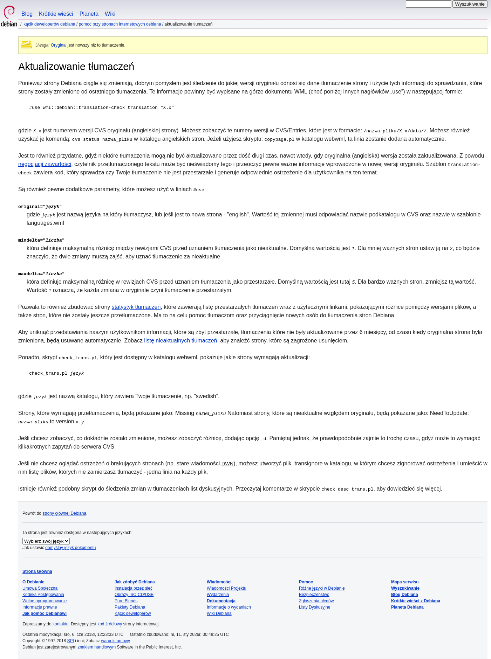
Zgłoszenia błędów (316, 600)
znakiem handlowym (96, 647)
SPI (70, 640)
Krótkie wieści (56, 14)
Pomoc (306, 582)
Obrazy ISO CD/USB (134, 594)
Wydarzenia (218, 594)
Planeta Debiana (407, 607)
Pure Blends (126, 600)
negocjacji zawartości (44, 164)
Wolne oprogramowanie (44, 600)
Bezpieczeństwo (314, 594)
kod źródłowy (109, 624)
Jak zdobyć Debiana (135, 582)
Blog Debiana (404, 594)
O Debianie (33, 582)
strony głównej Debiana (64, 513)
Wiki (110, 14)
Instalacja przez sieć (133, 588)
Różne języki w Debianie (322, 588)
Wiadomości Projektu (226, 588)
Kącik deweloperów (133, 613)
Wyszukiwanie (405, 588)
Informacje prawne (39, 607)
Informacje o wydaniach (229, 607)
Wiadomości (219, 582)
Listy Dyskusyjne (314, 607)
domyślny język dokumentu (70, 547)
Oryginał (59, 45)
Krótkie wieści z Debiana (415, 600)
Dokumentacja (221, 600)
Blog (27, 14)
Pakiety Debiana (130, 607)
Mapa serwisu (405, 582)
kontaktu (60, 624)
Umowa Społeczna (39, 588)
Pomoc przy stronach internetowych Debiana (120, 24)
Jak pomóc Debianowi (44, 613)
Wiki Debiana (219, 613)
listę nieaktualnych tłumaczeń (180, 341)
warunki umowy (115, 640)
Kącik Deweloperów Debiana (49, 24)
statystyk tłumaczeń (136, 307)
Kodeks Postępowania (43, 594)
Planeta (89, 14)
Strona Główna (37, 571)
